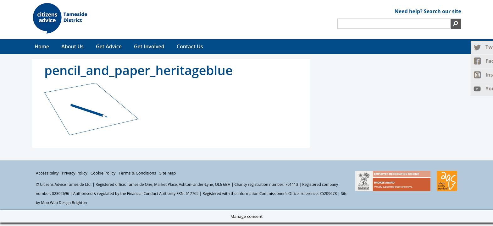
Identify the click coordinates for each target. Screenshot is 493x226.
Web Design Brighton (68, 202)
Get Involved (149, 46)
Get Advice (109, 46)
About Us (72, 46)
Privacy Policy (74, 173)
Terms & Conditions (137, 173)
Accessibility (47, 173)
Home (42, 46)
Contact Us (190, 46)
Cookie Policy (103, 173)
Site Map (167, 173)
